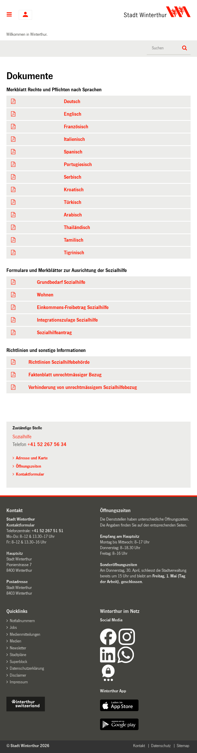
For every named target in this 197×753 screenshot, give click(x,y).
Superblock (18, 661)
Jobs (13, 627)
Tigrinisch (74, 252)
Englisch (72, 114)
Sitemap (183, 745)
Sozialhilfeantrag (54, 332)
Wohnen (45, 294)
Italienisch (74, 139)
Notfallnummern (22, 621)
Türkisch (72, 202)
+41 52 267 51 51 (47, 531)
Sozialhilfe (22, 436)
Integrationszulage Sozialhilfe (67, 320)
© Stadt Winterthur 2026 (27, 745)
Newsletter (18, 648)
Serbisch (72, 177)
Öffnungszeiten (28, 466)
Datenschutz (161, 745)
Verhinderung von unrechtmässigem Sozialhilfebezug (82, 387)
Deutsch (72, 101)
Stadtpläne (18, 654)
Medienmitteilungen (25, 634)
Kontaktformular (30, 474)
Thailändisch (77, 227)
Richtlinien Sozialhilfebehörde (59, 362)
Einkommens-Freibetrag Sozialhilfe (73, 307)
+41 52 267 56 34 (46, 444)
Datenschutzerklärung (27, 668)
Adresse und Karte (32, 458)
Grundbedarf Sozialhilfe (61, 282)
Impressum (19, 682)
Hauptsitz (14, 553)
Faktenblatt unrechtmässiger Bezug (65, 374)
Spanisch (73, 152)
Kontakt (139, 745)
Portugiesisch (78, 164)
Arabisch (73, 214)
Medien (15, 641)
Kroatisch (74, 189)
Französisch (76, 126)
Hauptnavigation (9, 15)
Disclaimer (18, 675)
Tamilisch (73, 240)
